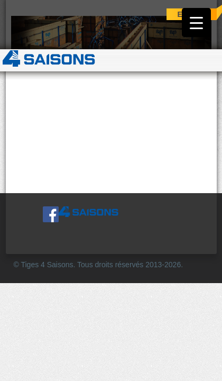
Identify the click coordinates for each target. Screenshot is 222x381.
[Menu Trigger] (196, 22)
